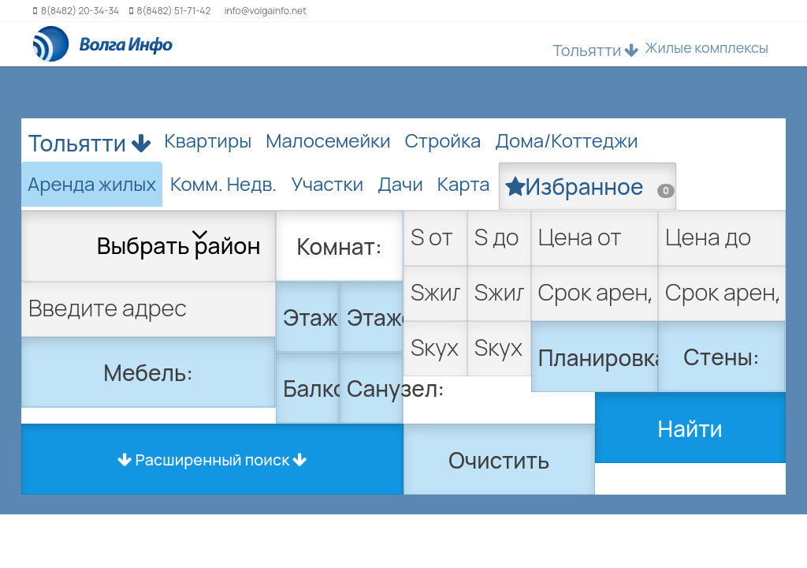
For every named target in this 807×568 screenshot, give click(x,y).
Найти (690, 428)
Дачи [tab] (400, 183)
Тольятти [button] (595, 50)
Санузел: (375, 388)
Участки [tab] (327, 183)
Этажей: (375, 317)
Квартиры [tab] (208, 140)
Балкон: (311, 388)
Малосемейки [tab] (328, 140)
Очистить (498, 460)
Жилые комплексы (706, 47)
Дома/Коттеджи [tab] (566, 140)
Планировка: (598, 357)
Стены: (722, 357)
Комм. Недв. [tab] (223, 183)
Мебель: (148, 372)
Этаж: (311, 317)
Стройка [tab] (443, 140)
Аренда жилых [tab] (92, 183)
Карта (463, 183)
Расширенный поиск (212, 459)
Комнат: (339, 246)
